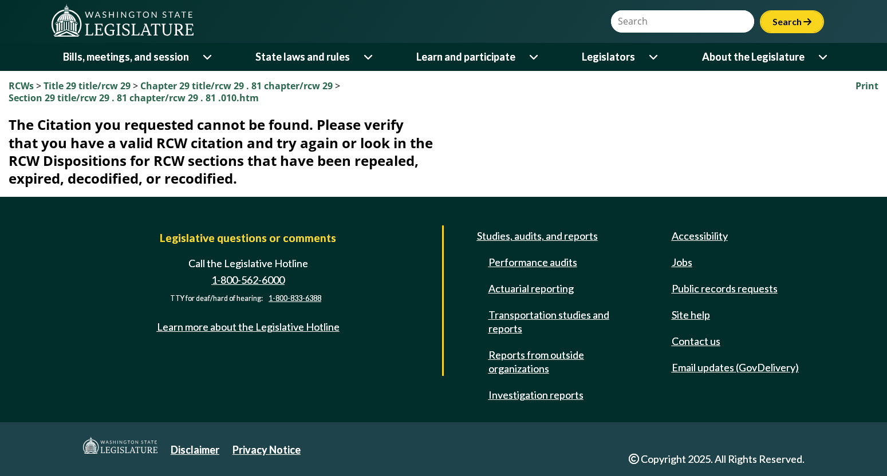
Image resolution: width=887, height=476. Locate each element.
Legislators (608, 56)
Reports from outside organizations (536, 361)
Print (867, 86)
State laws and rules (302, 56)
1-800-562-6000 (248, 279)
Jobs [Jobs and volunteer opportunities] (682, 262)
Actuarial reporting (531, 288)
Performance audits (532, 262)
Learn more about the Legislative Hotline (248, 326)
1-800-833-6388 (295, 298)
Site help (691, 314)
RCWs (21, 86)
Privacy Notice (266, 449)
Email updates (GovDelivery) (735, 367)
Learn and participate (465, 56)
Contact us (696, 341)
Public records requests (725, 288)
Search (791, 21)
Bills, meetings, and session (126, 56)
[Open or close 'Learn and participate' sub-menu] (534, 57)
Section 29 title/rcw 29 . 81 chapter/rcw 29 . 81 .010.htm (134, 98)
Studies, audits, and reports (537, 235)
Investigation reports (536, 394)
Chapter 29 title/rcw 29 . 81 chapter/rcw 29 (237, 86)
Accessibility (700, 235)
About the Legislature (753, 56)
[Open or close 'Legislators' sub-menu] (654, 57)
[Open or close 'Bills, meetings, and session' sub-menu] (208, 57)
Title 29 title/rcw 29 (88, 86)
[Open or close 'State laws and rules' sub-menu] (369, 57)
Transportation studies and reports (548, 321)
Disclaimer (195, 449)
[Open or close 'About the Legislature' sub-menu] (823, 57)
